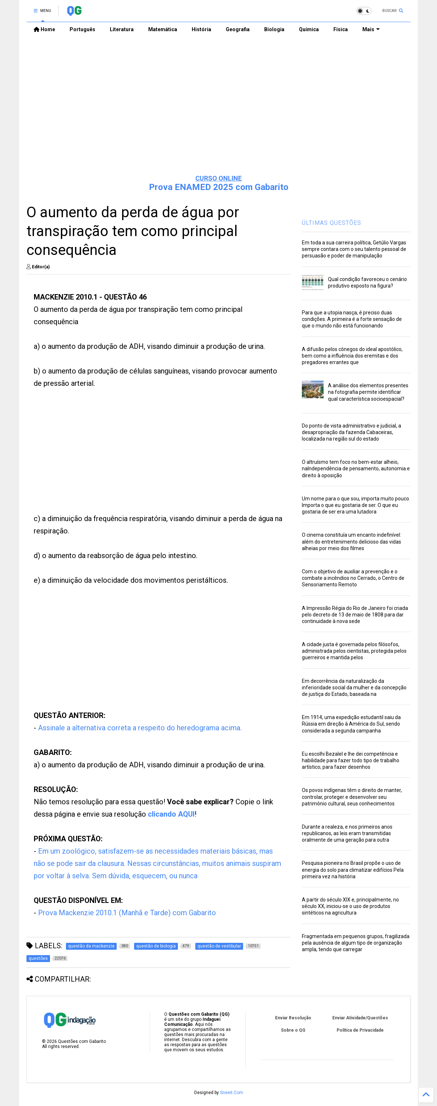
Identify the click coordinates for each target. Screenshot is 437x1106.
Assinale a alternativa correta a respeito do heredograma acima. (140, 727)
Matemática (162, 29)
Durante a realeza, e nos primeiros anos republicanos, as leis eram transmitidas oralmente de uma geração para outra (347, 833)
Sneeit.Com (231, 1092)
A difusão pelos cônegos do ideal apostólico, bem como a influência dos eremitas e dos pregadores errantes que (352, 355)
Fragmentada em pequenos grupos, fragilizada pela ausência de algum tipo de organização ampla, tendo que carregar (355, 942)
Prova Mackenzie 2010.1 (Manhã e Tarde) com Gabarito (127, 912)
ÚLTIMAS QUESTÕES (331, 222)
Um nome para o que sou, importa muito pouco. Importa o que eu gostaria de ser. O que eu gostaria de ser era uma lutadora (356, 505)
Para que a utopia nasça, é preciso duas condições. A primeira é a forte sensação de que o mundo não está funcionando (352, 319)
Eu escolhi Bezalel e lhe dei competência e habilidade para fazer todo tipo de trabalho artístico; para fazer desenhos (350, 760)
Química (309, 29)
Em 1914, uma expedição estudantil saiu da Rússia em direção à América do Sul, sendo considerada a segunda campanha (351, 723)
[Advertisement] (218, 113)
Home (44, 29)
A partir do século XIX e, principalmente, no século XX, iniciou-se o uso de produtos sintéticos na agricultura (350, 906)
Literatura (122, 29)
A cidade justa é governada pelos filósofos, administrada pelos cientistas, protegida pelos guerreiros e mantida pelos (354, 650)
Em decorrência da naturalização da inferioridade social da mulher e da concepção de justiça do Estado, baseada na (354, 687)
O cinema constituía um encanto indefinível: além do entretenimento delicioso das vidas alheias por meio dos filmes (351, 541)
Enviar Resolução (293, 1017)
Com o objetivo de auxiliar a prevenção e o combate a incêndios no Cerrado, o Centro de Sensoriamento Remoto (353, 578)
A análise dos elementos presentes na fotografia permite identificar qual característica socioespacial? (368, 392)
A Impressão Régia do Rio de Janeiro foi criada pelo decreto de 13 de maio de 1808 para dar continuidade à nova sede (355, 614)
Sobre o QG (293, 1030)
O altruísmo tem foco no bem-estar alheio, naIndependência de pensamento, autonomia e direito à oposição (356, 468)
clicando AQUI (171, 814)
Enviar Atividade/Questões (360, 1017)
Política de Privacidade (360, 1030)
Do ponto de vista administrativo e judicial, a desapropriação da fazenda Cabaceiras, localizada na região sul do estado (351, 432)
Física (340, 29)
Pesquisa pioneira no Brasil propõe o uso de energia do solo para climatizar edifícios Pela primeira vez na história (353, 869)
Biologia (274, 29)
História (201, 29)
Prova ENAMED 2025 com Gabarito (218, 187)
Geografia (238, 29)
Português (82, 29)
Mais (371, 29)
